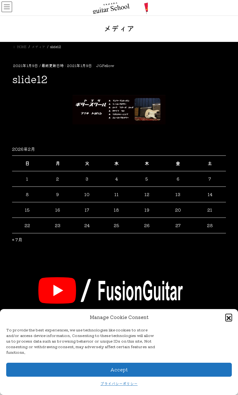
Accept (119, 369)
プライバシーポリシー (119, 383)
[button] (229, 317)
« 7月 (17, 239)
